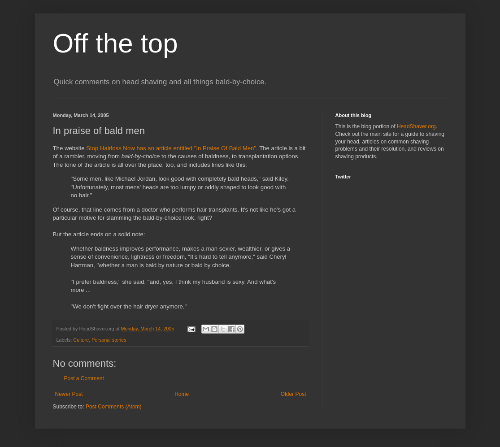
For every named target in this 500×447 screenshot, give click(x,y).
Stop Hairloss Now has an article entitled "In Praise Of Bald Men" (171, 148)
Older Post (293, 394)
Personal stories (108, 340)
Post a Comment (84, 378)
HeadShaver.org (416, 126)
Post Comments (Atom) (114, 407)
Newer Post (69, 394)
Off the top (115, 43)
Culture (81, 340)
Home (181, 394)
